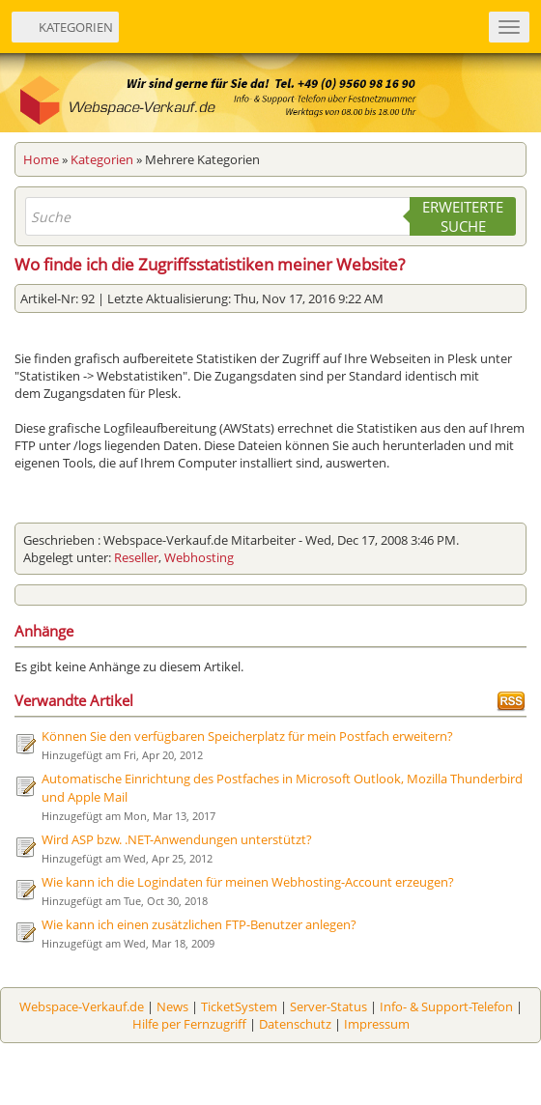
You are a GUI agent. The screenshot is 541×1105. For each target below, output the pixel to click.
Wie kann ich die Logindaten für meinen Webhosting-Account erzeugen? (248, 882)
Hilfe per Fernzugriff (189, 1024)
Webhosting (199, 557)
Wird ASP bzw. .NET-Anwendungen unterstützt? (177, 839)
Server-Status (328, 1006)
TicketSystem (239, 1006)
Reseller (136, 557)
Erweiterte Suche (462, 216)
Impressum (377, 1024)
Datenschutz (295, 1024)
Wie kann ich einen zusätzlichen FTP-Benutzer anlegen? (199, 924)
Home (41, 159)
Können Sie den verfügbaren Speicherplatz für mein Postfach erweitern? (247, 736)
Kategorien (102, 159)
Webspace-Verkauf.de (81, 1006)
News (172, 1006)
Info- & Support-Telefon (446, 1006)
